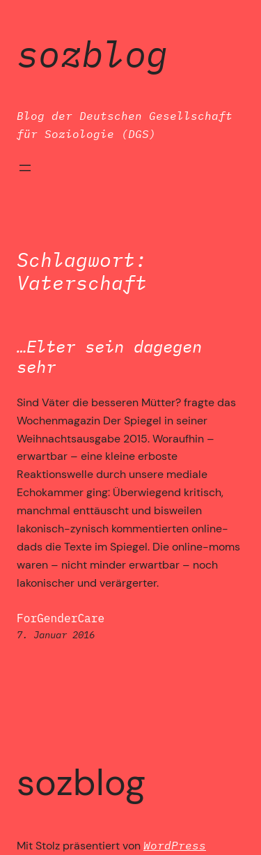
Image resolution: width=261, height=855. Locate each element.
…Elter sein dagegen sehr (109, 357)
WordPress (174, 845)
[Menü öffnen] (25, 168)
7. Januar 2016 (56, 635)
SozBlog (92, 53)
